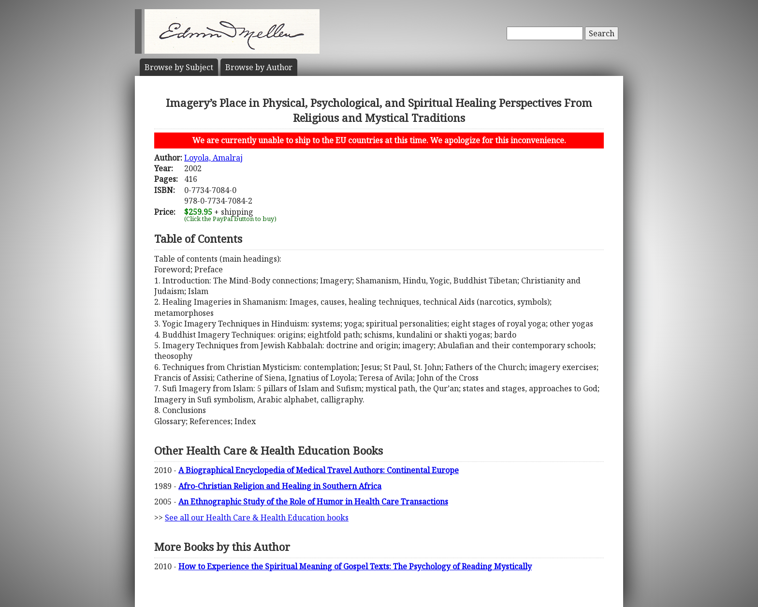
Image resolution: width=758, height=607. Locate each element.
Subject (179, 67)
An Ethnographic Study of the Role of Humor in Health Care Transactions (313, 501)
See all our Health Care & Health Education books (257, 517)
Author (258, 67)
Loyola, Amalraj (213, 157)
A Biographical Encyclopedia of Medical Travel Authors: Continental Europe (318, 470)
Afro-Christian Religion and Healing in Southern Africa (279, 486)
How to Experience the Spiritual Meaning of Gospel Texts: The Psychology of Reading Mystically (355, 566)
